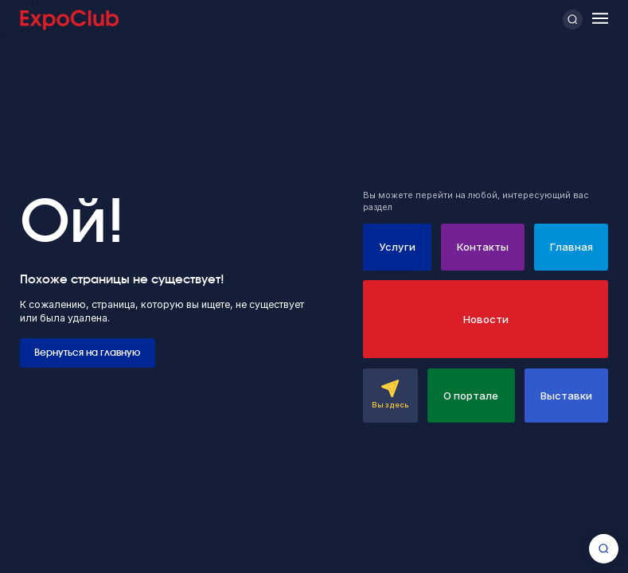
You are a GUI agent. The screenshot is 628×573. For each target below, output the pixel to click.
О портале (470, 395)
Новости (486, 319)
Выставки (566, 395)
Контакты (483, 246)
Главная (571, 246)
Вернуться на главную (87, 352)
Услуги (397, 246)
